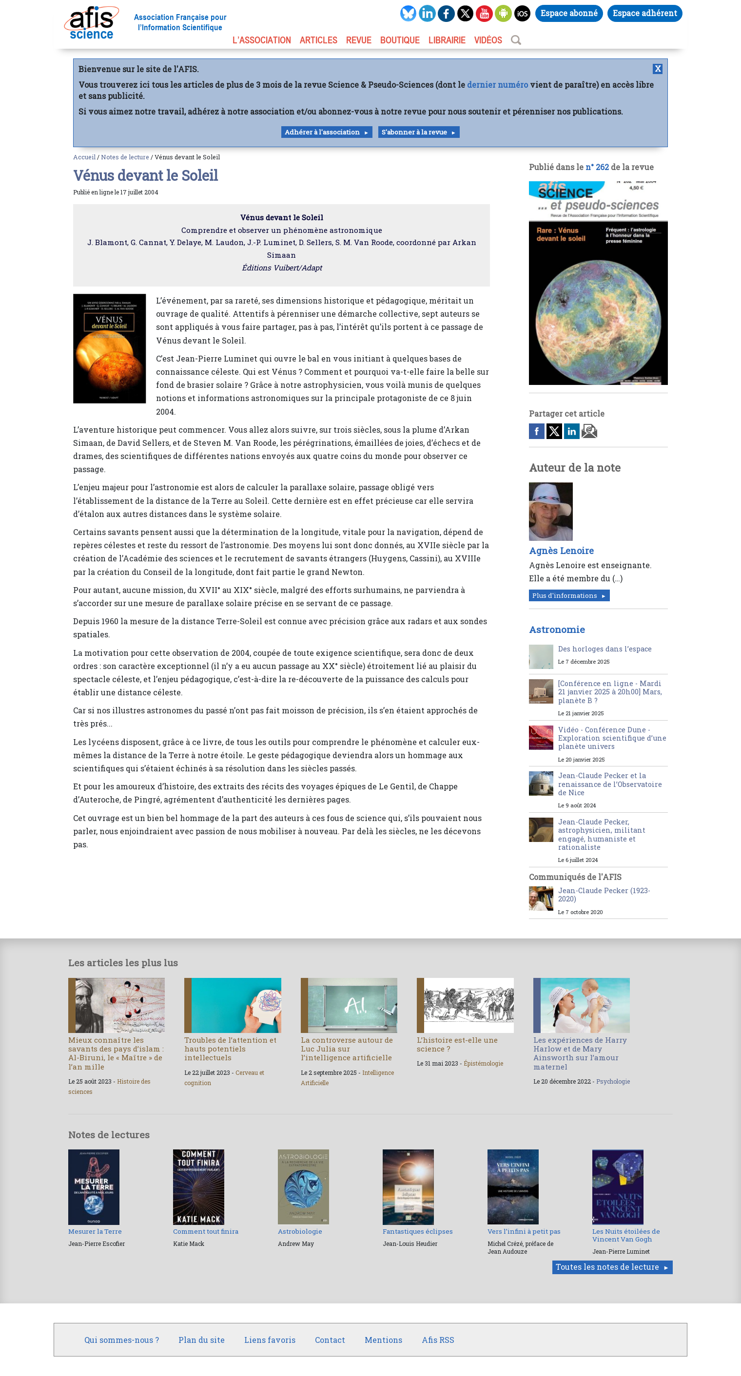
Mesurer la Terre (95, 1231)
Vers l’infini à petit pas (524, 1231)
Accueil (84, 157)
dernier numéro (497, 84)
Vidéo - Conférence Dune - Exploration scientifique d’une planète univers (612, 738)
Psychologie (613, 1081)
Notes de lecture (125, 157)
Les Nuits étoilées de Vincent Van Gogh (626, 1235)
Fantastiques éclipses (418, 1231)
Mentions (383, 1340)
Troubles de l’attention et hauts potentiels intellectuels (230, 1048)
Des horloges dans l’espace (605, 648)
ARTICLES (318, 40)
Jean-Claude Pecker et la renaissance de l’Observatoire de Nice (610, 784)
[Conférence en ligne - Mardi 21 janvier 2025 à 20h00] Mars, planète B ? (610, 692)
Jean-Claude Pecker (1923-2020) (604, 894)
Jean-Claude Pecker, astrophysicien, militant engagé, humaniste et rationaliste (601, 834)
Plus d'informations (564, 595)
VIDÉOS (488, 40)
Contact (330, 1340)
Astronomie (557, 629)
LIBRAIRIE (447, 40)
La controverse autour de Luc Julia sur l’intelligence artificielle (347, 1048)
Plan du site (201, 1340)
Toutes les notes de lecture (607, 1266)
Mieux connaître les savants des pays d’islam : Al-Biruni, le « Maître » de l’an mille (116, 1053)
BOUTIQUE (400, 40)
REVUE (358, 40)
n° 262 (597, 167)
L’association (262, 40)
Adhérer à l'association (322, 132)
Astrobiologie (300, 1231)
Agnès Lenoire (561, 550)
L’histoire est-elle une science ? (457, 1044)
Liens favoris (269, 1340)
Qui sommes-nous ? (121, 1340)
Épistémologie (483, 1063)
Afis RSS (438, 1340)
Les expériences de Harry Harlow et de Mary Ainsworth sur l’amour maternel (580, 1053)
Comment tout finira (205, 1231)
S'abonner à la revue (414, 132)
